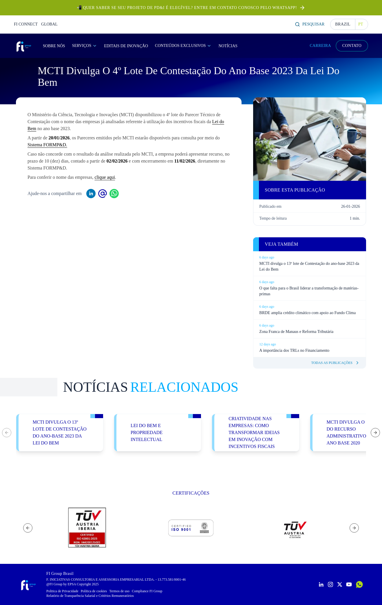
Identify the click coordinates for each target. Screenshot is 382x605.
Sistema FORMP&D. (47, 144)
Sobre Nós (54, 46)
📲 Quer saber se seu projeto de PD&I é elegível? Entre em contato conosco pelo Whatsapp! (187, 8)
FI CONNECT (26, 24)
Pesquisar (309, 24)
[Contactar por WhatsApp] (359, 584)
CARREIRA (320, 45)
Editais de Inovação (126, 46)
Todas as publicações (335, 362)
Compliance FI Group (147, 591)
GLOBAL (49, 24)
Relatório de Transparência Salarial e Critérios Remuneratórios (90, 596)
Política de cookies (94, 591)
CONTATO (351, 45)
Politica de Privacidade (62, 591)
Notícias (227, 46)
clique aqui (104, 177)
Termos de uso (119, 591)
